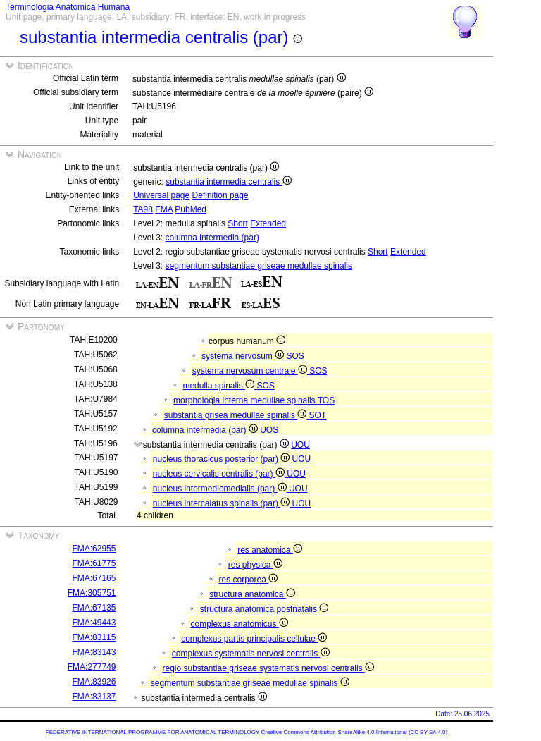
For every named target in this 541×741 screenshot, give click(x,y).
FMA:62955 (94, 548)
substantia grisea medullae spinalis (236, 415)
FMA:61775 (94, 563)
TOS (326, 400)
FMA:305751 (92, 593)
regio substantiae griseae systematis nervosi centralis (267, 668)
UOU (300, 445)
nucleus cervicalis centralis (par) (220, 474)
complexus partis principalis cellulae (254, 639)
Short (238, 223)
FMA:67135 (94, 608)
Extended (268, 223)
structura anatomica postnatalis (264, 609)
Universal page (161, 195)
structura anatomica (252, 594)
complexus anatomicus (238, 624)
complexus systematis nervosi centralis (251, 654)
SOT (318, 415)
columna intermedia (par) (212, 238)
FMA (164, 209)
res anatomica (269, 550)
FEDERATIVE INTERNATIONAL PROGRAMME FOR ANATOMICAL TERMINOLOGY (152, 732)
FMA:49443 (94, 622)
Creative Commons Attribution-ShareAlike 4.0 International (333, 732)
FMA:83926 (94, 682)
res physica (255, 565)
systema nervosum (243, 356)
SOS (295, 356)
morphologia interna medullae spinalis (245, 400)
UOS (269, 430)
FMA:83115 (94, 637)
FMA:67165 (94, 578)
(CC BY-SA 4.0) (428, 732)
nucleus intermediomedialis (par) (221, 489)
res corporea (248, 579)
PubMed (190, 209)
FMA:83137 (94, 697)
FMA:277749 (92, 667)
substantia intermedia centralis (228, 182)
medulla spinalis (219, 386)
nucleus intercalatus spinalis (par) (222, 503)
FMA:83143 (94, 652)
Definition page (220, 195)
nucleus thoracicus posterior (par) (222, 459)
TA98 (143, 209)
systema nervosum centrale (250, 371)
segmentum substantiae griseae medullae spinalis (259, 266)
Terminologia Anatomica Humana (68, 7)
